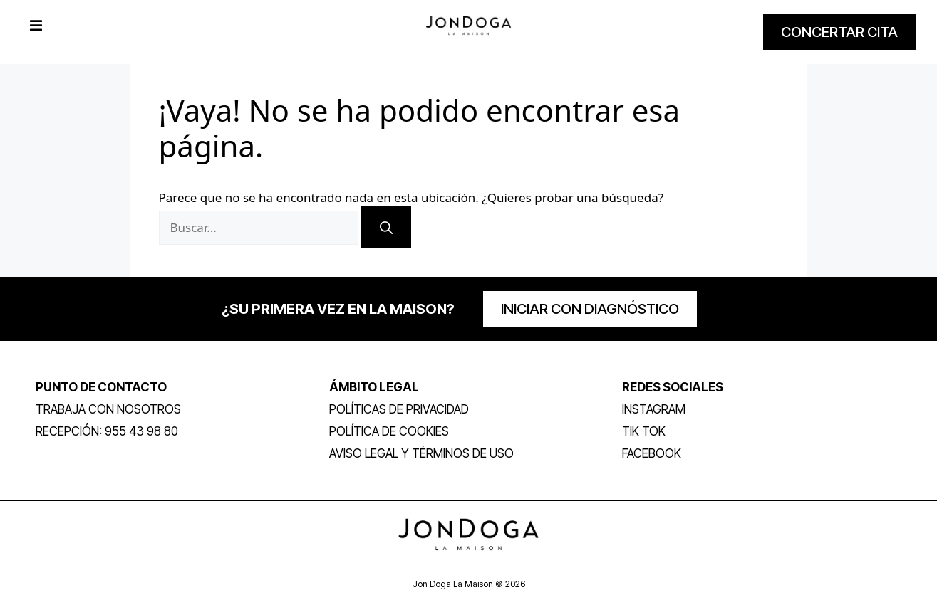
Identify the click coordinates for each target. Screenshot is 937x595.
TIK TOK (644, 431)
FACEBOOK (651, 453)
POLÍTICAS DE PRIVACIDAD (399, 409)
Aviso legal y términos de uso (421, 453)
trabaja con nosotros (108, 409)
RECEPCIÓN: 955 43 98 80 (107, 431)
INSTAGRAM (653, 409)
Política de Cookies (389, 431)
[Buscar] (386, 227)
